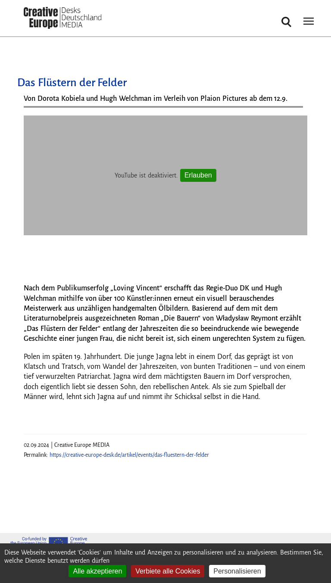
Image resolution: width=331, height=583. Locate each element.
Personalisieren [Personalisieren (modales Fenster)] (237, 571)
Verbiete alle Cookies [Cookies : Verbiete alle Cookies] (167, 571)
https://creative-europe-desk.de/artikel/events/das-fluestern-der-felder (129, 455)
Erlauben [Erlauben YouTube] (198, 175)
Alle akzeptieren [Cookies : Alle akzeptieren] (97, 571)
